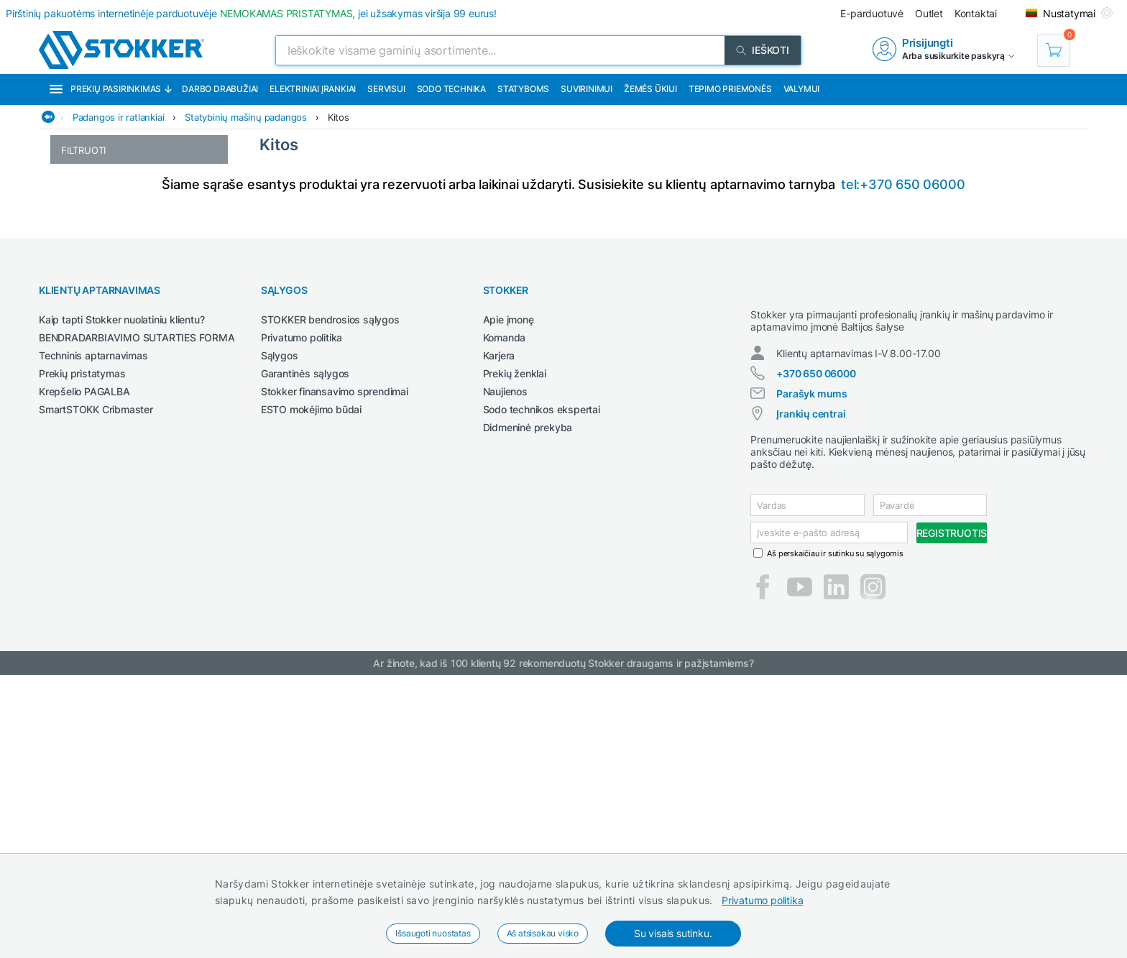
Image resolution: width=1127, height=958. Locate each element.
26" (68, 319)
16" (67, 213)
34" (68, 364)
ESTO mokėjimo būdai (311, 679)
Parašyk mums (811, 677)
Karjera (499, 626)
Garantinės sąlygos (305, 643)
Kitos (338, 117)
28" (68, 334)
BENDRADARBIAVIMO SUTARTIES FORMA (137, 608)
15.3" (72, 198)
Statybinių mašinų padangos (246, 117)
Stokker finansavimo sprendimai (334, 661)
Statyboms (523, 88)
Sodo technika (451, 88)
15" (67, 183)
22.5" (72, 273)
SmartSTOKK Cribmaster (96, 679)
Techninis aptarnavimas (93, 626)
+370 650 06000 (815, 656)
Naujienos (505, 661)
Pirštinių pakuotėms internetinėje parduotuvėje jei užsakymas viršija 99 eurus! (251, 13)
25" (68, 304)
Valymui (801, 88)
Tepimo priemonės (730, 88)
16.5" (72, 228)
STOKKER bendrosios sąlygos (330, 590)
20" (68, 258)
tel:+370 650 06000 (903, 454)
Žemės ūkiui (650, 88)
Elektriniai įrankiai (313, 88)
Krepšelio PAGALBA (84, 661)
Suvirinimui (586, 88)
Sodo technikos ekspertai (541, 679)
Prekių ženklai (514, 643)
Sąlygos (279, 626)
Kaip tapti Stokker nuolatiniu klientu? (121, 590)
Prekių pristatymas (82, 643)
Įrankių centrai (810, 697)
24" (68, 288)
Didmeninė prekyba (528, 697)
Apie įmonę (508, 590)
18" (67, 243)
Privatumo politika (762, 900)
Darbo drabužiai (220, 88)
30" (68, 349)
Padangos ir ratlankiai (119, 117)
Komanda (504, 608)
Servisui (386, 88)
